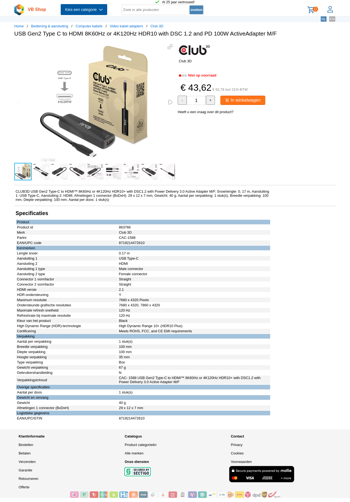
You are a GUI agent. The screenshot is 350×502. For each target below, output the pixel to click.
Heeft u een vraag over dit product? (206, 112)
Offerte (24, 487)
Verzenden (27, 462)
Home (19, 26)
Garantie (25, 470)
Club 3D (156, 26)
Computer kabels (88, 26)
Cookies (237, 453)
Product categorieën (140, 445)
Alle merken (134, 453)
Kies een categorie (84, 9)
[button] (170, 46)
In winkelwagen (243, 100)
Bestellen (26, 445)
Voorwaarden (241, 462)
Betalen (25, 453)
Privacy (237, 445)
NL (323, 19)
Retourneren (28, 479)
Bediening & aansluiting (49, 26)
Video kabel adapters (126, 26)
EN (332, 19)
